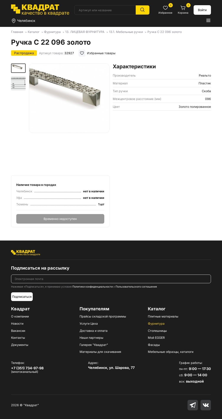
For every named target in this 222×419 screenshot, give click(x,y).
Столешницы (157, 330)
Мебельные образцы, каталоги (170, 352)
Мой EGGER (156, 337)
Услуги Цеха (89, 323)
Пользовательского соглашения (136, 286)
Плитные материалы (163, 316)
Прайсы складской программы (103, 316)
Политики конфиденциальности (92, 286)
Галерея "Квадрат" (94, 345)
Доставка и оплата (94, 330)
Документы (19, 345)
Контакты (18, 337)
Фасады (154, 345)
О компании (20, 316)
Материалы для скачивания (100, 352)
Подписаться (22, 296)
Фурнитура (156, 323)
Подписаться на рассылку (40, 268)
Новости (17, 323)
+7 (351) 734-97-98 (27, 368)
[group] (69, 118)
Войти (202, 10)
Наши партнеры (91, 337)
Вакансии (18, 330)
